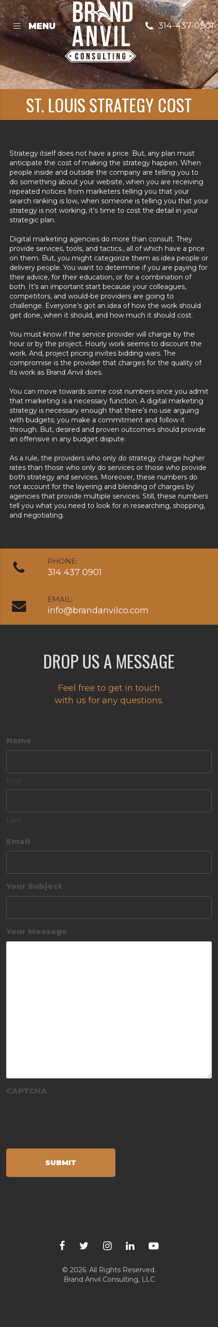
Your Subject (34, 886)
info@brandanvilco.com (98, 610)
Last (13, 819)
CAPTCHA (26, 1091)
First (13, 780)
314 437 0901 (74, 572)
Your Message (36, 931)
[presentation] (78, 1119)
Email (18, 841)
